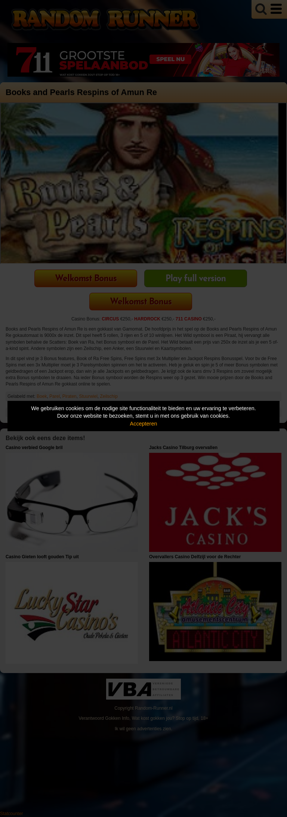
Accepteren (143, 424)
